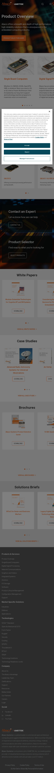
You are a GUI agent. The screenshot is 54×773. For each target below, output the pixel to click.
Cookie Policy (39, 137)
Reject (27, 152)
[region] (27, 137)
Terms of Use (8, 139)
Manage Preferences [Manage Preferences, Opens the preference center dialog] (27, 158)
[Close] (49, 111)
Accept (27, 145)
